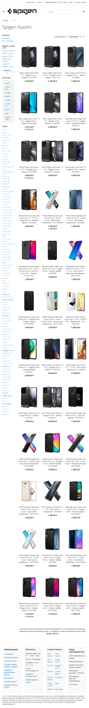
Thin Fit (50, 665)
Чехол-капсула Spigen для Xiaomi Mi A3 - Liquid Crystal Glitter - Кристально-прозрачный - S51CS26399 (52, 320)
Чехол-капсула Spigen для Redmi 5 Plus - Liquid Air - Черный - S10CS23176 (76, 415)
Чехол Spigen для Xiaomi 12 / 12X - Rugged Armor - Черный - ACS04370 (52, 367)
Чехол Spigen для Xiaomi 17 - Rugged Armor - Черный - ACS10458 (75, 169)
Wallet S (50, 689)
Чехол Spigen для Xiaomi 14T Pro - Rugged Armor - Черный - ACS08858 (29, 169)
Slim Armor (49, 660)
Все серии (59, 689)
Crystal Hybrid (57, 672)
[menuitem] (8, 83)
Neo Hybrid (50, 655)
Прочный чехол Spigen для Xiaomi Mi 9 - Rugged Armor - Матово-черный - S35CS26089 (29, 320)
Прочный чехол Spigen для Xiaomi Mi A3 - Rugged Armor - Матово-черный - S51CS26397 (75, 510)
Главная (5, 20)
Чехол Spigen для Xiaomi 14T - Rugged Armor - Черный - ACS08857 (52, 121)
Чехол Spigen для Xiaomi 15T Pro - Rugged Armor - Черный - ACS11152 (52, 75)
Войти (40, 2)
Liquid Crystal (50, 684)
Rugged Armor (58, 666)
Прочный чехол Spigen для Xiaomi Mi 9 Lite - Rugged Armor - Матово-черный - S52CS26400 (52, 462)
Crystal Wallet (50, 678)
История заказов (10, 681)
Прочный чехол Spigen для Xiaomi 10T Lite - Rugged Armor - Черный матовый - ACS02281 (75, 122)
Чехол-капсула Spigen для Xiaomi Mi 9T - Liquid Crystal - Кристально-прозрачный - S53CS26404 (76, 558)
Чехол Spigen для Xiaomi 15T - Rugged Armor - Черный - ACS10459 (29, 75)
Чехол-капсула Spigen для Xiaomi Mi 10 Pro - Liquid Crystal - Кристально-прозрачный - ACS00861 (76, 219)
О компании (8, 654)
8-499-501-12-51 (32, 663)
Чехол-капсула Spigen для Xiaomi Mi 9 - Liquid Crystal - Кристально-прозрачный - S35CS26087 (29, 462)
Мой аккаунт (8, 678)
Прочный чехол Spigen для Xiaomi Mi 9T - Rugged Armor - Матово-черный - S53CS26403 (52, 606)
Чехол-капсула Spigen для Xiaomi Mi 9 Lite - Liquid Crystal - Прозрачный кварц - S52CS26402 (76, 462)
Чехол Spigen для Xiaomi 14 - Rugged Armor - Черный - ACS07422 (29, 415)
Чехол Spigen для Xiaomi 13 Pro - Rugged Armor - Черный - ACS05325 (52, 169)
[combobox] (64, 11)
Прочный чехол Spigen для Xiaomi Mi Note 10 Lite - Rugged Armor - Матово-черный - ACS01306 (29, 606)
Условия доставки (10, 657)
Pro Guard (59, 677)
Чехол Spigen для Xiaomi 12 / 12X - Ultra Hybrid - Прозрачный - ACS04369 (52, 509)
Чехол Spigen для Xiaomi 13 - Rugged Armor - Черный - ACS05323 (52, 415)
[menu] (8, 101)
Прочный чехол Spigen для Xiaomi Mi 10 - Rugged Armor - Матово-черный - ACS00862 (52, 558)
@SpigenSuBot (31, 676)
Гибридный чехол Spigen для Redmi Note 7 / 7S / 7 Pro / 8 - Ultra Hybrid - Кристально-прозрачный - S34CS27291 (76, 271)
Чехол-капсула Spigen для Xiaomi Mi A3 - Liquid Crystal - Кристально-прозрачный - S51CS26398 (52, 219)
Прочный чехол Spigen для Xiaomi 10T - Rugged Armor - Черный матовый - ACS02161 (29, 368)
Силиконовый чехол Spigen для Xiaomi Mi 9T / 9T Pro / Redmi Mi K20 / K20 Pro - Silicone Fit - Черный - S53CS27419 (29, 271)
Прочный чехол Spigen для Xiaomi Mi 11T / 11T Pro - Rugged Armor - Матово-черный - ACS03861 (29, 219)
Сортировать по (60, 37)
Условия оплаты (10, 661)
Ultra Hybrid (57, 655)
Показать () (8, 71)
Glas (56, 683)
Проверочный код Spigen (10, 686)
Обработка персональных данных (9, 672)
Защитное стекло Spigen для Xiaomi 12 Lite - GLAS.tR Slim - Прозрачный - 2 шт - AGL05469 (75, 320)
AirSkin (50, 671)
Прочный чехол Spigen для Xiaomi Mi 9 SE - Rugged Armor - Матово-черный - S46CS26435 (75, 606)
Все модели (73, 684)
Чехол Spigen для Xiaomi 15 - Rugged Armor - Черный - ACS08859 (75, 75)
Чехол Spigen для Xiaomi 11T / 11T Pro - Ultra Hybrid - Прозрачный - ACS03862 (75, 367)
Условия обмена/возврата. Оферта (11, 665)
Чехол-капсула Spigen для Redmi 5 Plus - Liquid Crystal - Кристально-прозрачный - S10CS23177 (29, 510)
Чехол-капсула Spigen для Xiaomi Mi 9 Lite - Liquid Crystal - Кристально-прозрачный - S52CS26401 (29, 558)
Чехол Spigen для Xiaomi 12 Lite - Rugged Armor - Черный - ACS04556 (29, 121)
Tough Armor (57, 660)
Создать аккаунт (80, 2)
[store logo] (22, 11)
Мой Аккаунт (31, 2)
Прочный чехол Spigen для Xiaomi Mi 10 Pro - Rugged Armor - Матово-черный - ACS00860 (52, 269)
